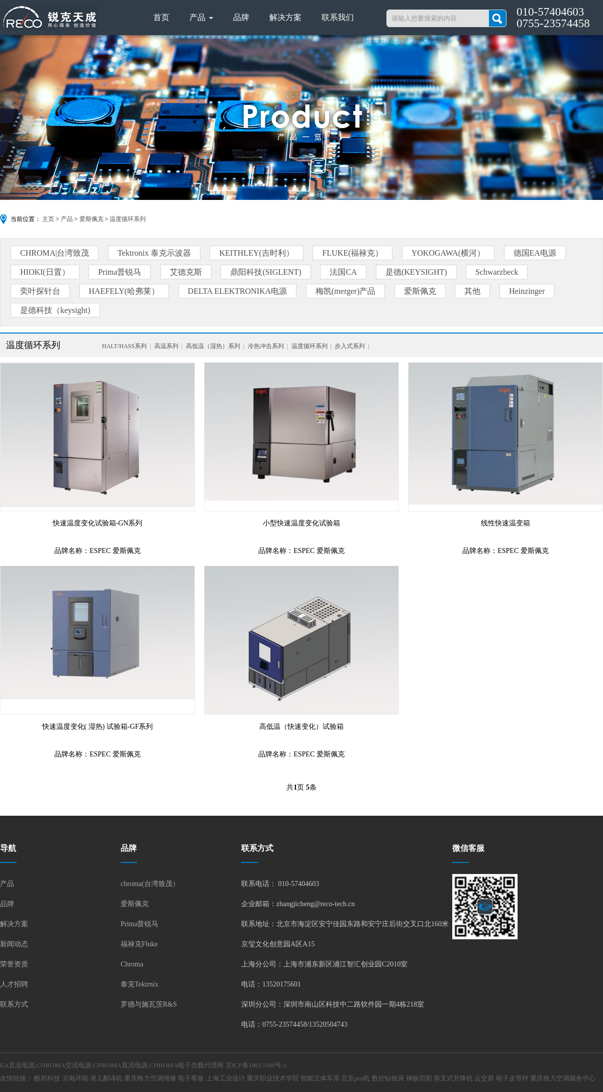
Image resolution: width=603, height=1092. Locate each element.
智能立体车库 (320, 1078)
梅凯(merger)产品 (346, 291)
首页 (161, 17)
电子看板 (191, 1078)
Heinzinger (527, 291)
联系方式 (14, 1004)
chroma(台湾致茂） (150, 884)
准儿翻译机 (106, 1078)
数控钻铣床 (388, 1078)
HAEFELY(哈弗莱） (124, 291)
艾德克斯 (186, 272)
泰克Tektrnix (139, 984)
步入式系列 (350, 346)
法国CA (343, 272)
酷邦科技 (47, 1078)
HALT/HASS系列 (124, 346)
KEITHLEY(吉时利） (256, 253)
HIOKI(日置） (45, 272)
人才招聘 (14, 984)
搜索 (497, 18)
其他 (472, 291)
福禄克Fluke (139, 944)
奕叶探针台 (40, 291)
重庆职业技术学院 (273, 1078)
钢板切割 (419, 1078)
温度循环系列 (128, 219)
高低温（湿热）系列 (213, 346)
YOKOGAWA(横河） (448, 253)
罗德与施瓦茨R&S (149, 1004)
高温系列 (166, 346)
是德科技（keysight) (55, 310)
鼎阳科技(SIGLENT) (265, 272)
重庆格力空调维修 (150, 1078)
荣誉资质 (14, 964)
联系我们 (338, 17)
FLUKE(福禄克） (352, 253)
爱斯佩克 (91, 219)
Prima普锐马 (119, 272)
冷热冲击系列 (266, 346)
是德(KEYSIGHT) (416, 272)
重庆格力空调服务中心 (562, 1078)
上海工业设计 (225, 1078)
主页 (48, 219)
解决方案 (285, 17)
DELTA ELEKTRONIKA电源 (237, 291)
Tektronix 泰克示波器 (154, 253)
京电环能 (75, 1078)
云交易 (484, 1078)
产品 (201, 17)
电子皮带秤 (512, 1078)
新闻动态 (14, 944)
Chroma (132, 964)
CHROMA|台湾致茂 (54, 253)
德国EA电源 (535, 253)
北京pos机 (355, 1078)
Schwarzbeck (496, 272)
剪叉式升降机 (453, 1078)
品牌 (241, 17)
